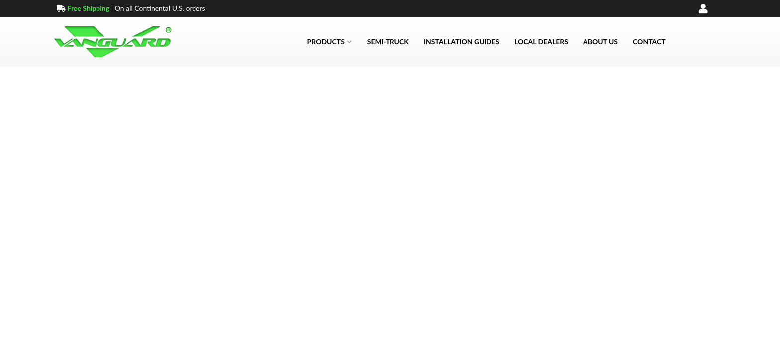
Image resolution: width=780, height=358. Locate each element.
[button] (330, 41)
